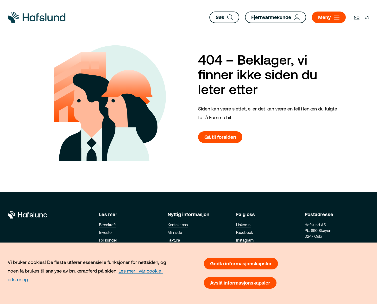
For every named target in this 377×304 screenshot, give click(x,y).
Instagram (245, 240)
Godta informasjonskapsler (241, 263)
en (366, 17)
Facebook (244, 232)
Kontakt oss (178, 225)
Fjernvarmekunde (275, 17)
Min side (175, 232)
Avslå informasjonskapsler (240, 283)
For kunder (108, 240)
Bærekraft (107, 225)
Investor (106, 232)
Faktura (174, 240)
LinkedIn (243, 225)
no (356, 17)
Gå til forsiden (220, 137)
